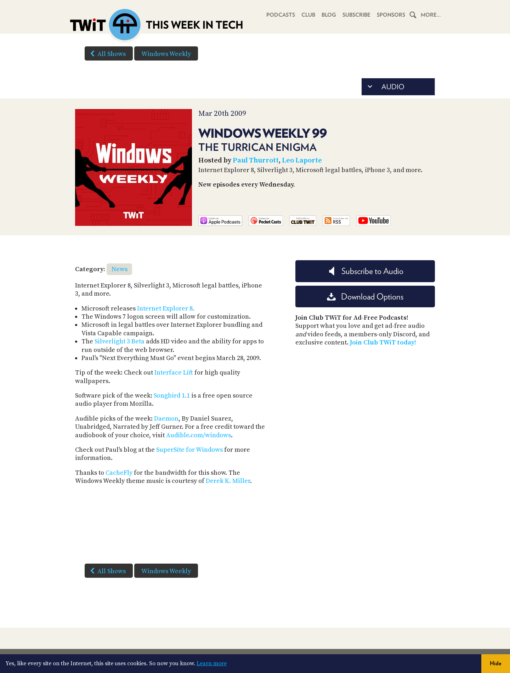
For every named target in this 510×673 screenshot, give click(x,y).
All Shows (106, 53)
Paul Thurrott (256, 160)
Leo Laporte (302, 160)
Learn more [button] (212, 663)
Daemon (166, 419)
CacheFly (119, 473)
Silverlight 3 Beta (119, 341)
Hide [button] (496, 663)
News (120, 269)
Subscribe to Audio (365, 271)
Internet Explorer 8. (165, 308)
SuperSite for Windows (189, 450)
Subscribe (356, 15)
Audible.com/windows (198, 435)
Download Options (365, 296)
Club (308, 15)
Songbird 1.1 (172, 396)
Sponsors (391, 15)
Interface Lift (173, 373)
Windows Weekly (166, 54)
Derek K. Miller (228, 481)
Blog (329, 15)
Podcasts (280, 15)
